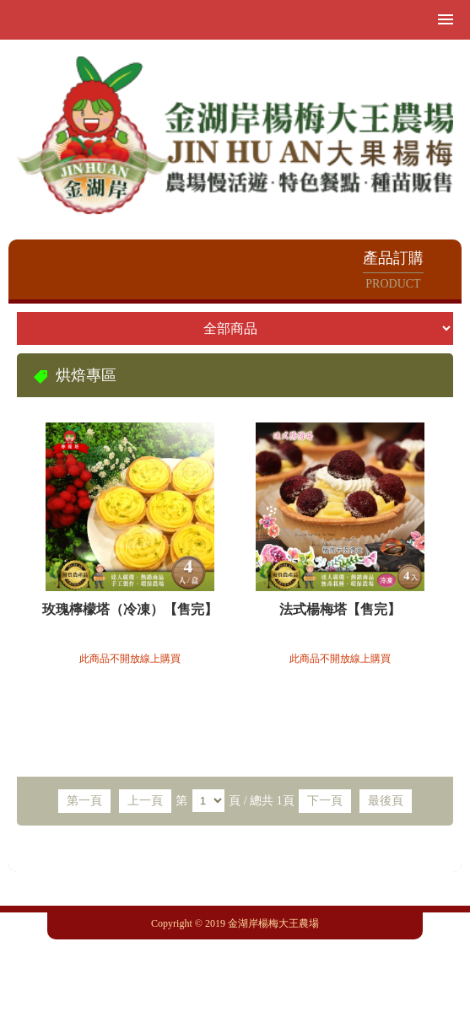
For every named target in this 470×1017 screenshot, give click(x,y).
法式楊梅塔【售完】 (340, 609)
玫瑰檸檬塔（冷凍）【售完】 (130, 609)
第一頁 (84, 800)
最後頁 (385, 800)
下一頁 (325, 800)
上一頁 (145, 800)
